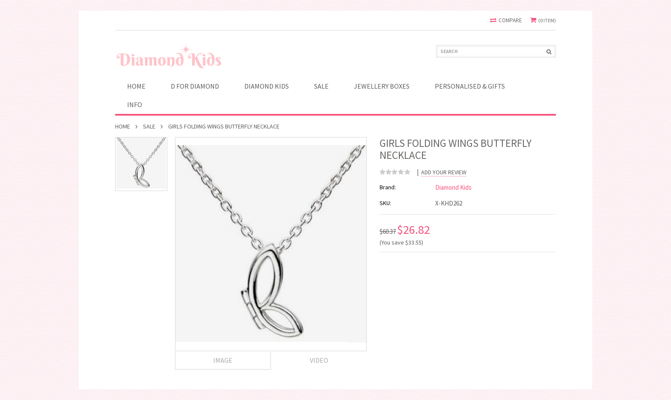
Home (122, 126)
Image (222, 360)
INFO (134, 104)
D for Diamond (195, 86)
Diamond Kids (266, 86)
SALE (321, 86)
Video (319, 360)
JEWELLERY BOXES (382, 86)
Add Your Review (443, 172)
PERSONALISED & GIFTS (470, 86)
